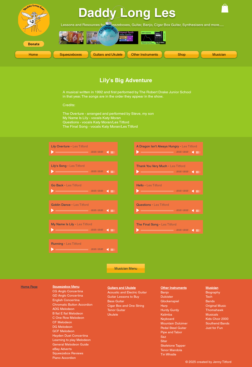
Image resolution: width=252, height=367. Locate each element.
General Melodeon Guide (70, 344)
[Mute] (108, 152)
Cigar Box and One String (125, 305)
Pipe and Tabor (171, 332)
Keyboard (167, 319)
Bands (210, 301)
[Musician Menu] (126, 268)
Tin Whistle (168, 354)
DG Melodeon (62, 327)
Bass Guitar (115, 301)
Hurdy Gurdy (170, 310)
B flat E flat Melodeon (67, 313)
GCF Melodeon (63, 331)
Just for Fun (214, 328)
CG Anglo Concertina (67, 291)
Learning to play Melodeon (71, 340)
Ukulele (112, 314)
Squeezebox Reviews (67, 353)
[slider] (113, 152)
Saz (163, 336)
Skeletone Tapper (173, 345)
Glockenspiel (170, 301)
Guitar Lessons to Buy (123, 296)
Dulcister (167, 296)
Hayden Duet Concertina (70, 335)
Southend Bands (217, 323)
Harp (164, 305)
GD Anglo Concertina (67, 295)
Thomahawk (214, 310)
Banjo (165, 292)
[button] (33, 44)
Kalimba (166, 314)
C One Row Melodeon (68, 317)
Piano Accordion (64, 358)
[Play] (53, 152)
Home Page (29, 286)
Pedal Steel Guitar (173, 328)
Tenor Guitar (116, 310)
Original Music (216, 305)
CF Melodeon (62, 322)
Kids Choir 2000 (217, 319)
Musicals (212, 314)
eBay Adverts (62, 349)
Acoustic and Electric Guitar (127, 292)
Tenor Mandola (171, 350)
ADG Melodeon (63, 309)
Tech (209, 296)
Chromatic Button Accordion (72, 304)
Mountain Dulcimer (174, 323)
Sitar (164, 341)
